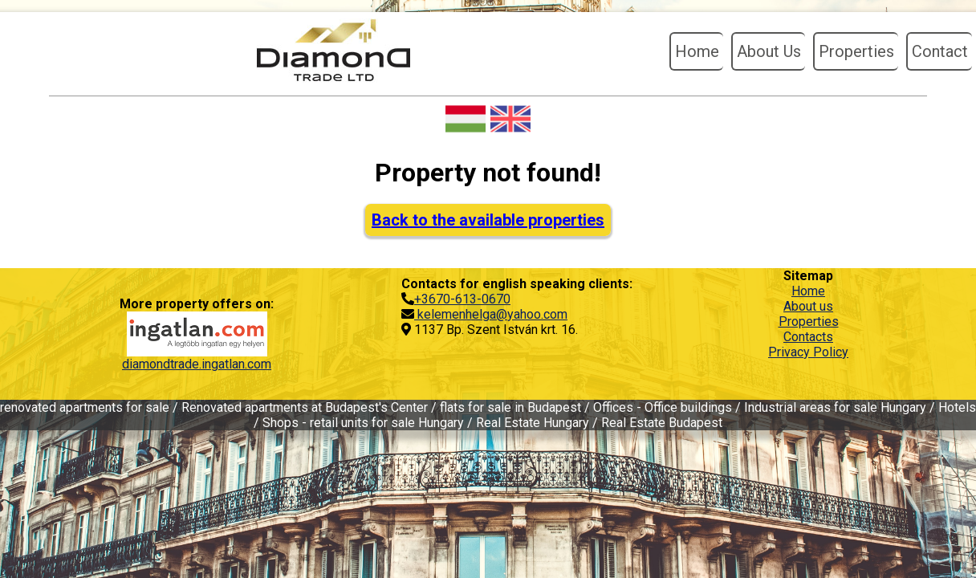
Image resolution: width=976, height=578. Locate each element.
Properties (856, 51)
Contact (940, 51)
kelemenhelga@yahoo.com (490, 314)
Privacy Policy (808, 352)
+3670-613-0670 (462, 299)
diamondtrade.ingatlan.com (196, 364)
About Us (769, 51)
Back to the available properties (488, 220)
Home (697, 51)
